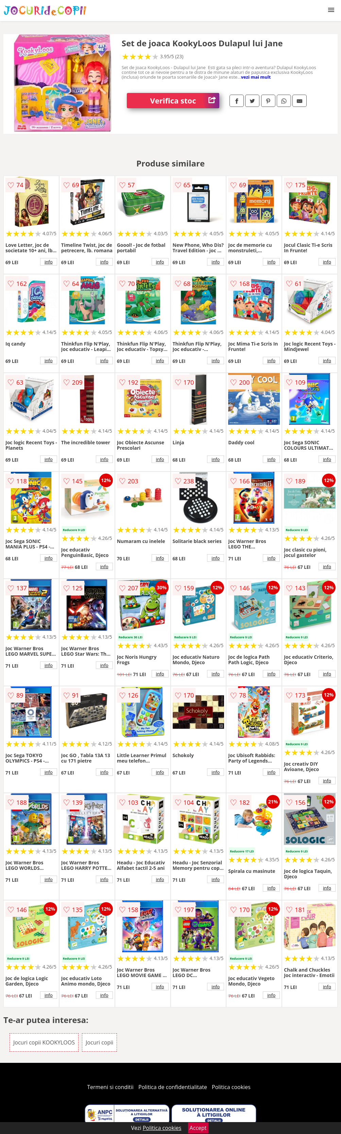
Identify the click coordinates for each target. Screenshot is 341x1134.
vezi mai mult (256, 77)
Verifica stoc (185, 100)
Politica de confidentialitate (172, 1087)
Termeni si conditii (110, 1087)
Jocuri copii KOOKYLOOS (44, 1042)
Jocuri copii (99, 1042)
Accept (198, 1128)
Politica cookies (231, 1087)
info (49, 262)
